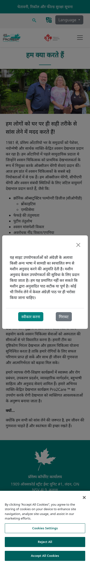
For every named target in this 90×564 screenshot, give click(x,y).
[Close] (78, 245)
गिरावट (64, 316)
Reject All (45, 544)
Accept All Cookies (45, 557)
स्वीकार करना (30, 316)
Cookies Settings (45, 530)
